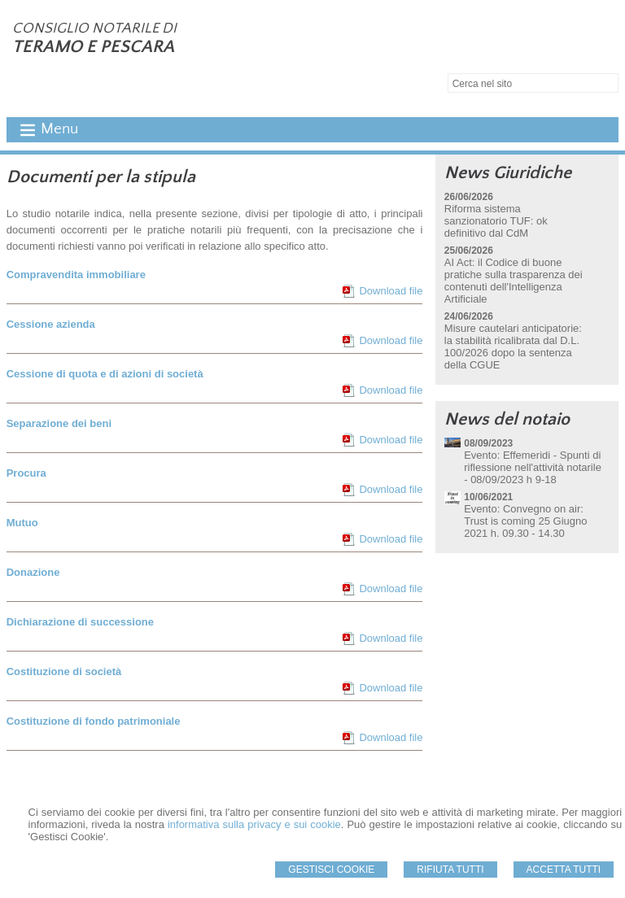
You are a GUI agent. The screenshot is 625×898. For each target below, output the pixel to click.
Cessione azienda (51, 324)
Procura (26, 473)
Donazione (33, 572)
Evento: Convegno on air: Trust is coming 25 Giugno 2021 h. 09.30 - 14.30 (525, 521)
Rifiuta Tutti (450, 869)
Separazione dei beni (59, 423)
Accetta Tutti (564, 869)
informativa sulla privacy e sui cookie (254, 824)
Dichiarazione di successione (80, 622)
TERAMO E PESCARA (93, 47)
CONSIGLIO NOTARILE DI (94, 28)
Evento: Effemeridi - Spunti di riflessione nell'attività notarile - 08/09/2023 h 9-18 (532, 467)
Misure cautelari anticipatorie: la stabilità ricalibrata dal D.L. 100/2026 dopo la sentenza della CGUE (513, 346)
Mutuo (22, 523)
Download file (390, 291)
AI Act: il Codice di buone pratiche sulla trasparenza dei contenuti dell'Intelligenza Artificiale (513, 280)
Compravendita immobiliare (76, 274)
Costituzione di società (64, 671)
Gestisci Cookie (331, 869)
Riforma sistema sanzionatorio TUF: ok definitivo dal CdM (496, 221)
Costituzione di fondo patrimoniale (94, 721)
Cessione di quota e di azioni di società (105, 374)
